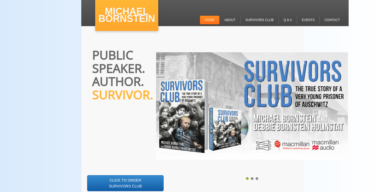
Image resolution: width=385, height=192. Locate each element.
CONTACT (332, 20)
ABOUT (229, 20)
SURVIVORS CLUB (259, 20)
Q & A (288, 20)
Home (209, 20)
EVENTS (308, 20)
